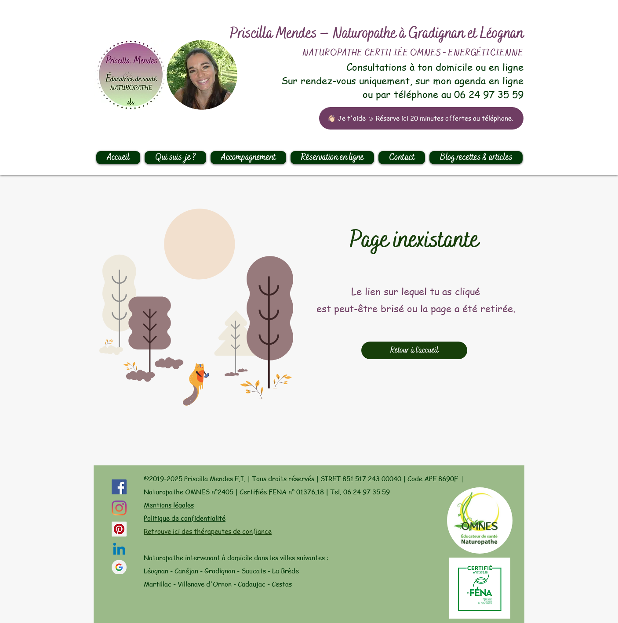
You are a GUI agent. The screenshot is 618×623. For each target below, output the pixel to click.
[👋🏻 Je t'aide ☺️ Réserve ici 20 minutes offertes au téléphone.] (421, 118)
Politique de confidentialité (184, 518)
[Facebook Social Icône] (119, 486)
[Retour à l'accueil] (414, 350)
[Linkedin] (119, 550)
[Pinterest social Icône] (119, 529)
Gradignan (219, 570)
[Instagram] (119, 508)
